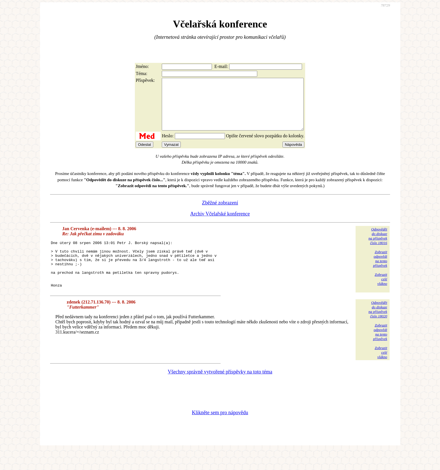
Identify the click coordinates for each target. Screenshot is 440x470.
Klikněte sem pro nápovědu (220, 432)
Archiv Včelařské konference (220, 224)
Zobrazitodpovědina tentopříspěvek (380, 269)
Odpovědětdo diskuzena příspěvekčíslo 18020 (377, 329)
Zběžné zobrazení (220, 213)
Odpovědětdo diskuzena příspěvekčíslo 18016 (377, 246)
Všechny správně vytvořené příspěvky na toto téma (220, 391)
